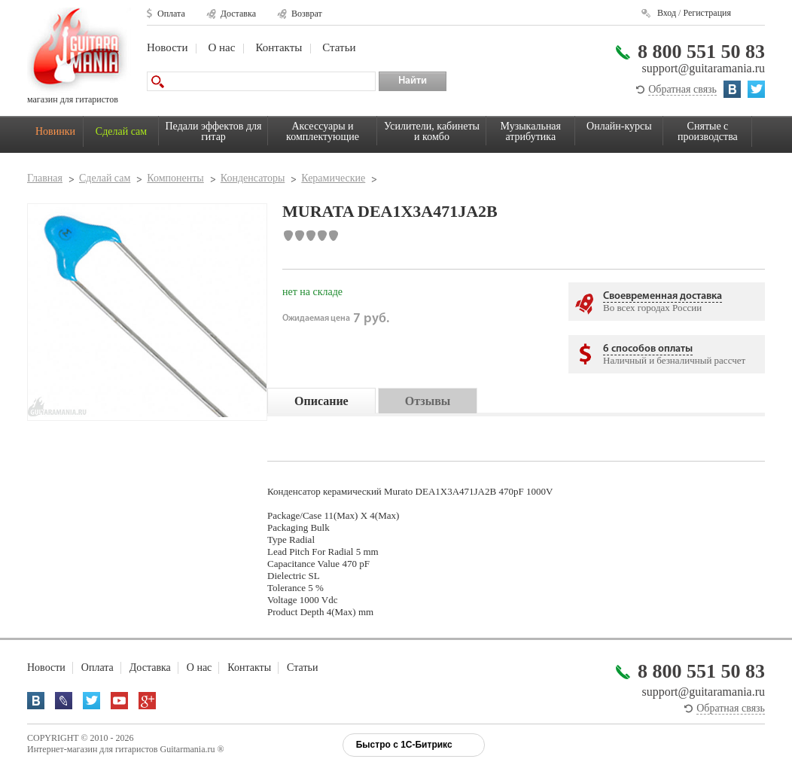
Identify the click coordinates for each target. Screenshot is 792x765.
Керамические (333, 178)
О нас (221, 47)
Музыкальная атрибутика (531, 131)
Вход (666, 13)
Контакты (278, 47)
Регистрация (707, 13)
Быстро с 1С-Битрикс (404, 744)
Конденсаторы (253, 178)
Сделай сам (121, 131)
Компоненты (175, 178)
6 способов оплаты (648, 349)
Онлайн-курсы (619, 126)
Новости (167, 47)
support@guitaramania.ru (703, 68)
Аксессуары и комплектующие (322, 131)
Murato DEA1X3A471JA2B (440, 491)
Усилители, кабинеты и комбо (432, 131)
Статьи (338, 47)
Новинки (55, 131)
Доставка (238, 13)
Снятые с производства (708, 131)
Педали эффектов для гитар (214, 131)
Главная (44, 178)
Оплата (171, 13)
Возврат (306, 13)
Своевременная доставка (662, 296)
